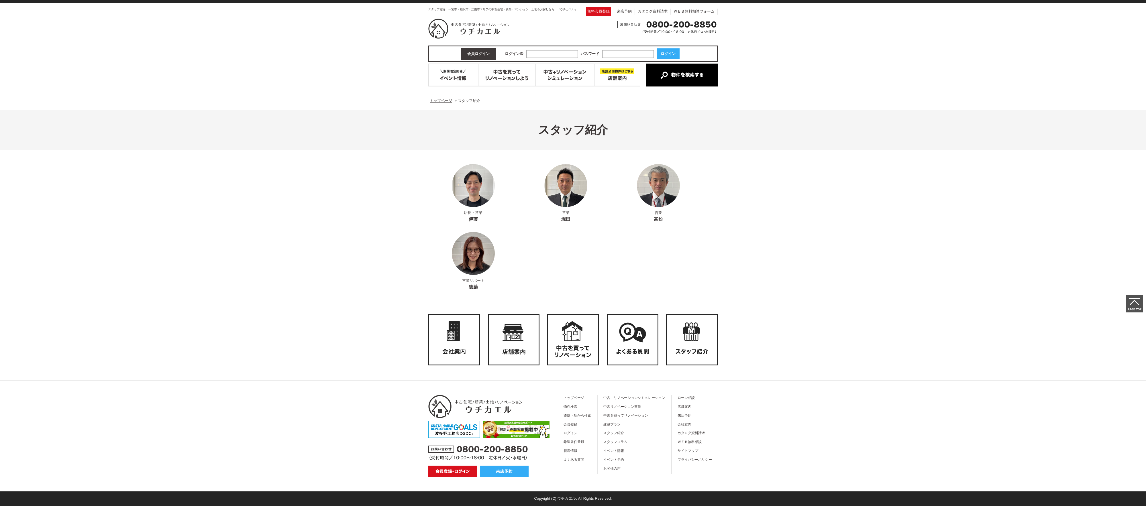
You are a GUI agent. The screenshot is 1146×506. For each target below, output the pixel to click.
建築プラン (612, 424)
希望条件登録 (574, 442)
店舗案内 (684, 406)
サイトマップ (688, 450)
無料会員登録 (598, 11)
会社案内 (684, 424)
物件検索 (570, 406)
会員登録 (570, 424)
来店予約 (624, 11)
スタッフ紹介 (613, 433)
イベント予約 (613, 459)
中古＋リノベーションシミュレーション (634, 397)
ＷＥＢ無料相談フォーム (694, 11)
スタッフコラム (615, 442)
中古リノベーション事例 (622, 406)
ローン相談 (686, 397)
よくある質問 (574, 459)
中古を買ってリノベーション (625, 415)
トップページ (574, 397)
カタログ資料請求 (653, 11)
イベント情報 (613, 450)
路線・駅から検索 (577, 415)
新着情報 (570, 450)
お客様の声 (612, 468)
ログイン (570, 433)
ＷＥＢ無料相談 (690, 442)
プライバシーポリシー (695, 459)
